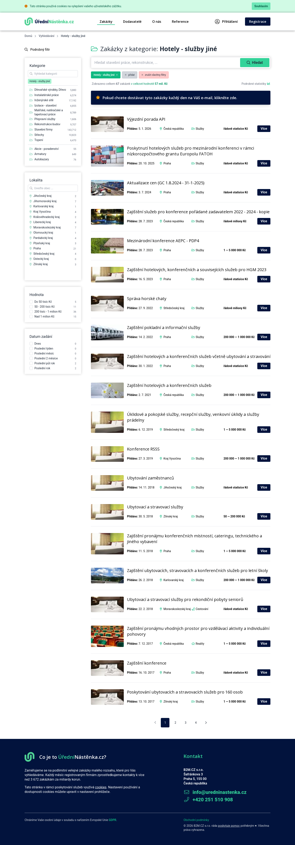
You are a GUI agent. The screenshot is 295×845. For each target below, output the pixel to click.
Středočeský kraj (174, 308)
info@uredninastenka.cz (215, 792)
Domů (28, 36)
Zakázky (106, 21)
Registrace (257, 21)
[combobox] (166, 62)
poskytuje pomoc (229, 825)
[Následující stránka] (206, 722)
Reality (200, 643)
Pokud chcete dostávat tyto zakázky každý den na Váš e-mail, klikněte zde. (166, 97)
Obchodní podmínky (196, 820)
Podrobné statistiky (256, 83)
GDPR (112, 820)
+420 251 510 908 (208, 800)
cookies (100, 787)
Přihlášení (226, 21)
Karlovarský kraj (173, 580)
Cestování (202, 609)
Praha (167, 163)
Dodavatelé (132, 21)
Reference (180, 21)
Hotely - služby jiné (106, 74)
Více (264, 129)
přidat (130, 74)
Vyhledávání (46, 36)
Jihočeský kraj (172, 487)
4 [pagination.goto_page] (196, 722)
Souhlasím (261, 6)
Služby (200, 128)
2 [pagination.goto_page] (175, 722)
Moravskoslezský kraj (177, 609)
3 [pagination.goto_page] (185, 722)
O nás (156, 21)
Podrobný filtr (37, 50)
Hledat (255, 62)
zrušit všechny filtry (154, 74)
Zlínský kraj (170, 516)
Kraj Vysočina (172, 458)
